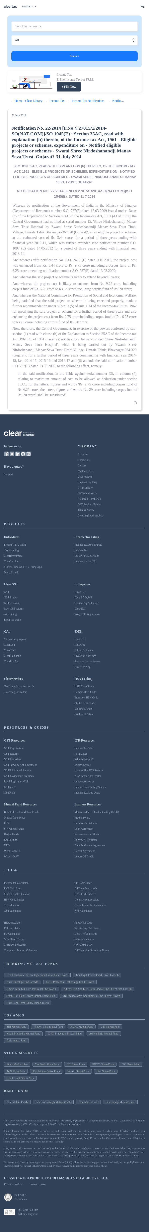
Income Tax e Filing (15, 544)
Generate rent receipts (87, 899)
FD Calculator (12, 933)
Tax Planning (11, 550)
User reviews (85, 476)
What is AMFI (12, 851)
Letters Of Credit (84, 856)
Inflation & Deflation (86, 823)
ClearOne (80, 644)
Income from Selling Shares (90, 787)
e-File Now (68, 86)
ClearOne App (83, 667)
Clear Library (85, 487)
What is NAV (11, 856)
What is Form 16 (84, 759)
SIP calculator (12, 905)
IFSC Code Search (85, 894)
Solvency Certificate (86, 839)
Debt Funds (10, 839)
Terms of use (37, 1184)
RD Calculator (12, 928)
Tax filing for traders (15, 692)
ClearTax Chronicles (89, 498)
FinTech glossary (87, 493)
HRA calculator (12, 922)
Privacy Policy (13, 1184)
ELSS (7, 823)
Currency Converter (15, 944)
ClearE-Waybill (83, 597)
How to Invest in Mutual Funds (21, 812)
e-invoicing (10, 614)
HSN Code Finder (85, 686)
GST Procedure (12, 759)
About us (83, 454)
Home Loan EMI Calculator (90, 905)
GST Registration (14, 748)
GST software (12, 603)
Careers (82, 465)
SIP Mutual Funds (14, 828)
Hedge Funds (11, 834)
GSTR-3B (9, 792)
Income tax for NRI (86, 561)
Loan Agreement (84, 828)
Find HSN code (83, 922)
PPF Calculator (83, 882)
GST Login (10, 597)
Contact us (84, 460)
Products (30, 6)
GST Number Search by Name (92, 950)
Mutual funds (11, 572)
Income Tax (81, 550)
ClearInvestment (13, 555)
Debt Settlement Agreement (90, 845)
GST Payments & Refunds (19, 775)
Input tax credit (12, 619)
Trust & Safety (86, 510)
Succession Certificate (87, 834)
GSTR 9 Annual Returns (17, 770)
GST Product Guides (89, 504)
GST (6, 591)
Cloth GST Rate (84, 708)
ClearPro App (11, 661)
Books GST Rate (84, 714)
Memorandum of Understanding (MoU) (97, 812)
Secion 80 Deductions (87, 555)
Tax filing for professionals (19, 686)
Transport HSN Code (86, 697)
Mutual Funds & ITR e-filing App (23, 566)
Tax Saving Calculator (87, 928)
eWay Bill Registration (87, 614)
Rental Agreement (85, 851)
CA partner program (15, 639)
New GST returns (14, 608)
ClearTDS (80, 608)
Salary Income (83, 764)
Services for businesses (88, 661)
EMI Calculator (12, 888)
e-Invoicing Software (86, 603)
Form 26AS (81, 753)
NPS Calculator (83, 910)
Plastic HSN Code (85, 703)
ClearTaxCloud (12, 655)
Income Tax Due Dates (87, 792)
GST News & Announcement (20, 764)
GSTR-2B (9, 787)
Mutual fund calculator (17, 894)
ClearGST (80, 591)
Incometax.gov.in (84, 781)
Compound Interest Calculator (21, 950)
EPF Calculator (83, 944)
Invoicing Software (85, 655)
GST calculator (12, 910)
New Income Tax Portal (88, 775)
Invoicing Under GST (16, 781)
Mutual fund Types (14, 817)
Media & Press (86, 471)
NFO (7, 845)
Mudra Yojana (82, 817)
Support (8, 474)
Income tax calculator (16, 882)
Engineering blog (87, 482)
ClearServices (12, 561)
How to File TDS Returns (89, 770)
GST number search (86, 888)
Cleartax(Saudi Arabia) (91, 515)
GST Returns (11, 753)
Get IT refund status (86, 933)
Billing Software (84, 650)
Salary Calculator (84, 939)
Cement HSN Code (85, 692)
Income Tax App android (88, 544)
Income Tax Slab (84, 748)
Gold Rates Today (14, 939)
